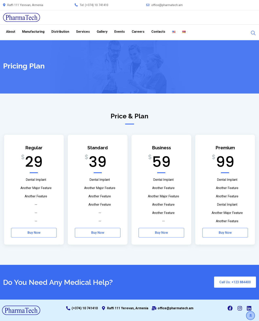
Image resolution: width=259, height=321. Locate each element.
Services (83, 32)
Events (119, 32)
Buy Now (34, 233)
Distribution (60, 32)
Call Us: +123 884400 (235, 282)
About (10, 32)
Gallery (102, 32)
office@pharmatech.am (167, 5)
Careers (138, 32)
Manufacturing (33, 32)
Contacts (158, 32)
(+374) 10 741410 (96, 5)
